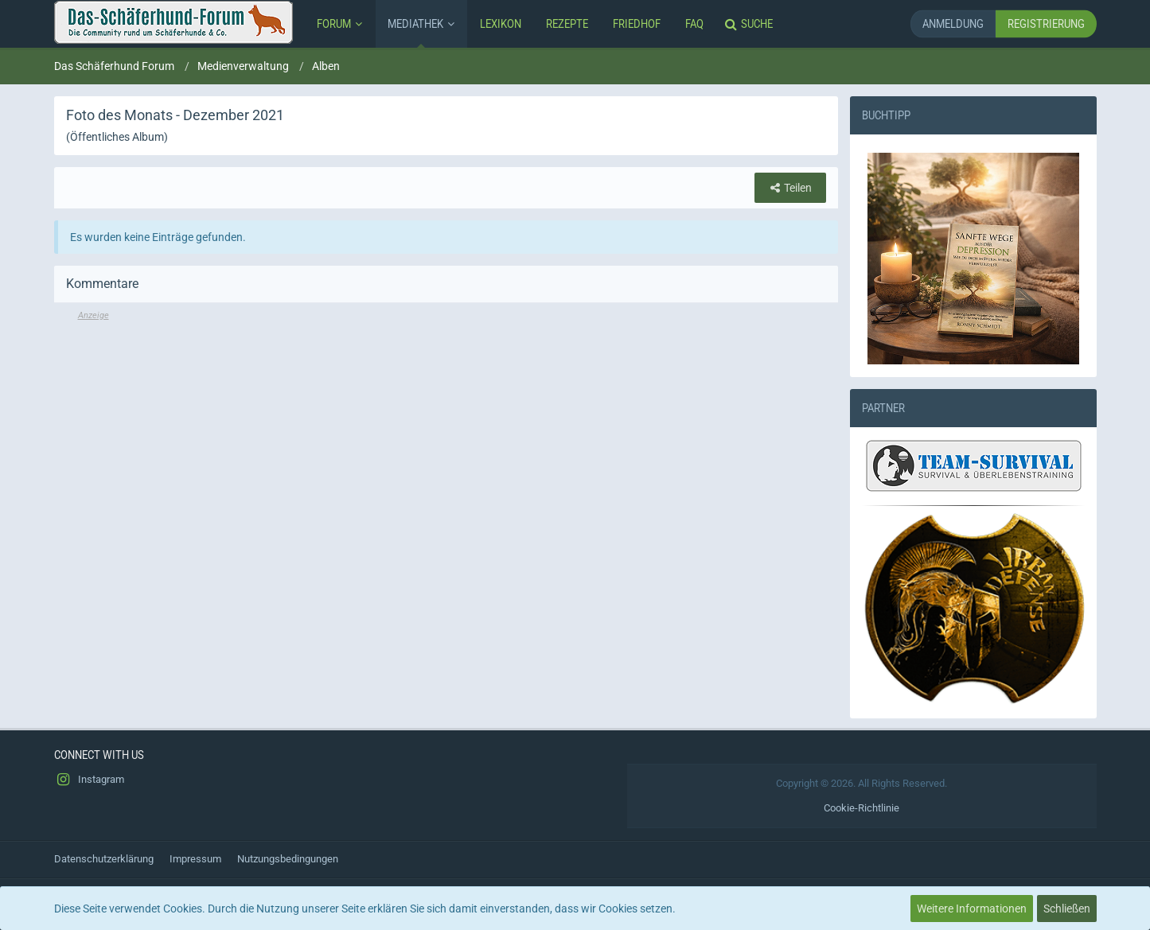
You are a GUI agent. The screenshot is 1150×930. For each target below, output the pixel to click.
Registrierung (1046, 23)
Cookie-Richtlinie (861, 808)
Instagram (89, 779)
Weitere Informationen (972, 908)
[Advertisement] (446, 433)
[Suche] (750, 24)
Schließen (1066, 908)
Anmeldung (953, 23)
